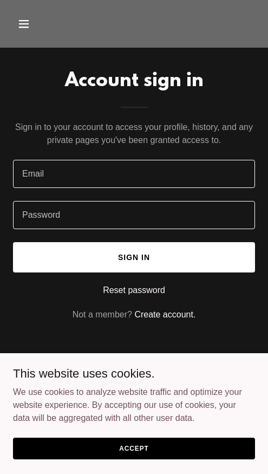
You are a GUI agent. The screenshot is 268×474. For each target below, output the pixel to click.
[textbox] (134, 174)
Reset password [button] (134, 290)
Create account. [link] (164, 314)
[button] (40, 24)
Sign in (134, 257)
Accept (133, 448)
